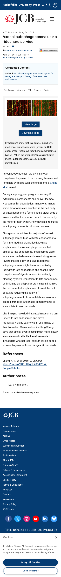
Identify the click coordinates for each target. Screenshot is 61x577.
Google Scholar (11, 368)
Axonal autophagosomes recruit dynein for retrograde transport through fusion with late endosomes (29, 76)
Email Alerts (9, 441)
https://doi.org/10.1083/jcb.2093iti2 (19, 57)
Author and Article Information (17, 50)
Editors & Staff (10, 465)
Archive (6, 436)
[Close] (56, 537)
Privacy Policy (10, 504)
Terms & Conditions (13, 484)
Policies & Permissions (14, 470)
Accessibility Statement (15, 475)
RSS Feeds (8, 509)
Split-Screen (9, 90)
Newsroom (8, 499)
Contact (7, 494)
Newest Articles (11, 426)
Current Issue (9, 431)
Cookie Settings (31, 571)
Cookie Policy (9, 480)
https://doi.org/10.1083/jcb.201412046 (25, 364)
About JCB (8, 460)
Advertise (8, 489)
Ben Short (8, 46)
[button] (21, 90)
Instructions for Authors (15, 450)
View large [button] (31, 124)
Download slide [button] (30, 132)
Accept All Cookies (30, 562)
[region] (30, 555)
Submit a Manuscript (13, 445)
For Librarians (9, 455)
